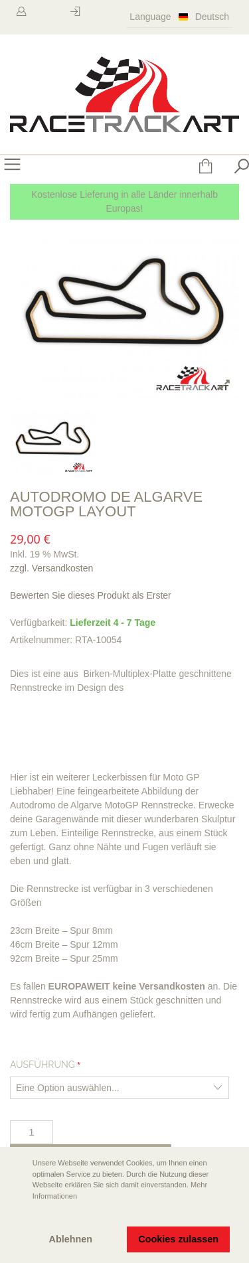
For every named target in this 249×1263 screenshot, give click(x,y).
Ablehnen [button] (71, 1239)
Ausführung (42, 1064)
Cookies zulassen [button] (178, 1239)
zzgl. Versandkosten (51, 568)
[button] (20, 1214)
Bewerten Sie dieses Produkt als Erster (90, 595)
